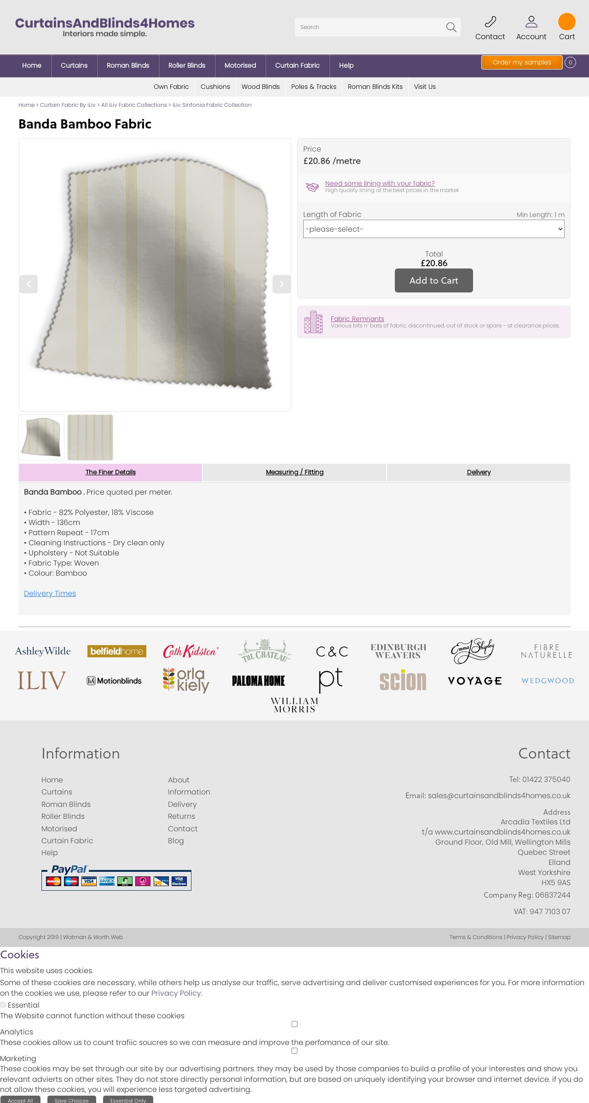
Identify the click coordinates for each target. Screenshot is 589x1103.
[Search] (378, 25)
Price (312, 145)
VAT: (521, 908)
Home (26, 101)
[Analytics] (294, 1021)
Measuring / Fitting (295, 468)
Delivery (478, 468)
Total (434, 250)
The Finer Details (110, 468)
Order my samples (522, 62)
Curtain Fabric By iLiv (68, 101)
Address (557, 809)
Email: (415, 792)
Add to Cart (434, 276)
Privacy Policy (176, 990)
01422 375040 (546, 776)
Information (80, 749)
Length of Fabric (332, 211)
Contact (544, 749)
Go (451, 25)
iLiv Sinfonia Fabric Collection (212, 101)
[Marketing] (294, 1047)
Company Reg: (508, 892)
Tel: (514, 776)
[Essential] (3, 1001)
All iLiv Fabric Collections (134, 101)
